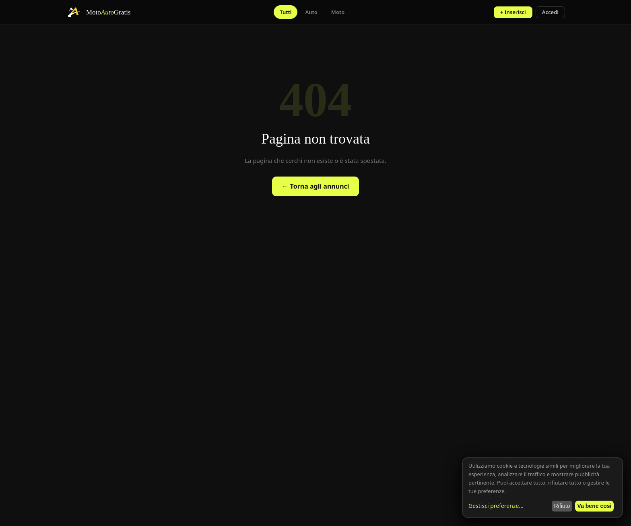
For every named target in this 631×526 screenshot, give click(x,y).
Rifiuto (562, 506)
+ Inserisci (513, 12)
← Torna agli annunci (315, 186)
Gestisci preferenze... (496, 506)
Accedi (550, 12)
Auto (311, 12)
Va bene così (594, 506)
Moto (337, 12)
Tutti (285, 12)
